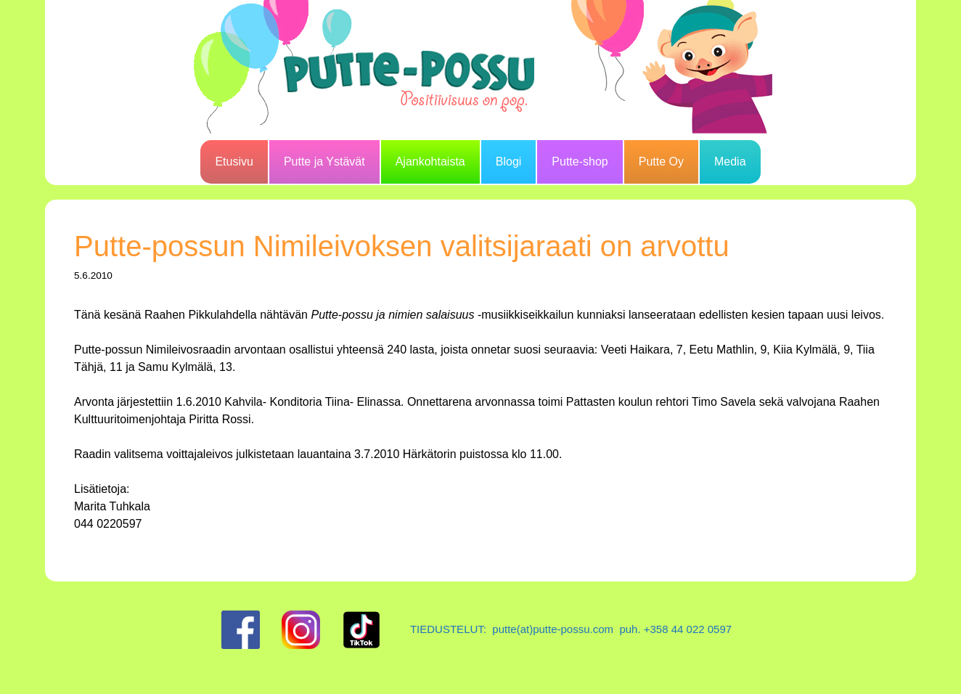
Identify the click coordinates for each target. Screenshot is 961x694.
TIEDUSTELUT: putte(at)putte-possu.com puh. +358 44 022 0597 (571, 629)
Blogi (509, 161)
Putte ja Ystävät (324, 161)
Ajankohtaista (430, 161)
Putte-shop (580, 161)
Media (730, 161)
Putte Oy (661, 161)
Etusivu (234, 161)
